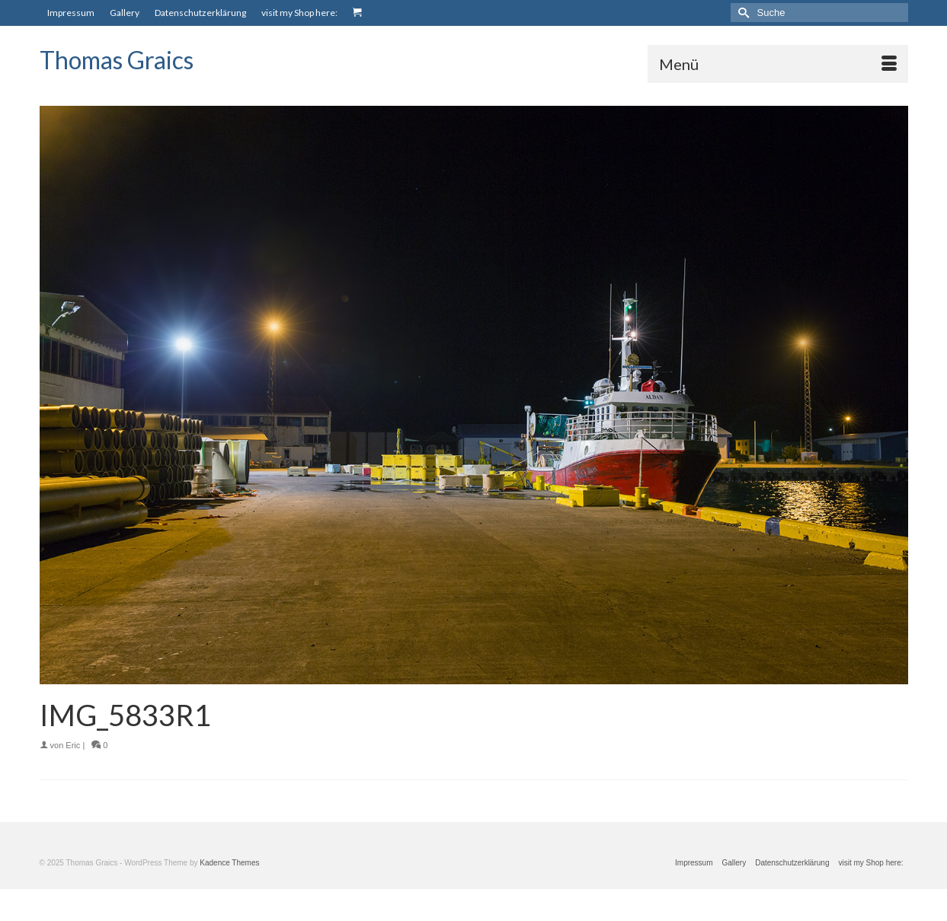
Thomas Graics (117, 60)
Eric (73, 745)
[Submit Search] (742, 12)
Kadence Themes (229, 863)
